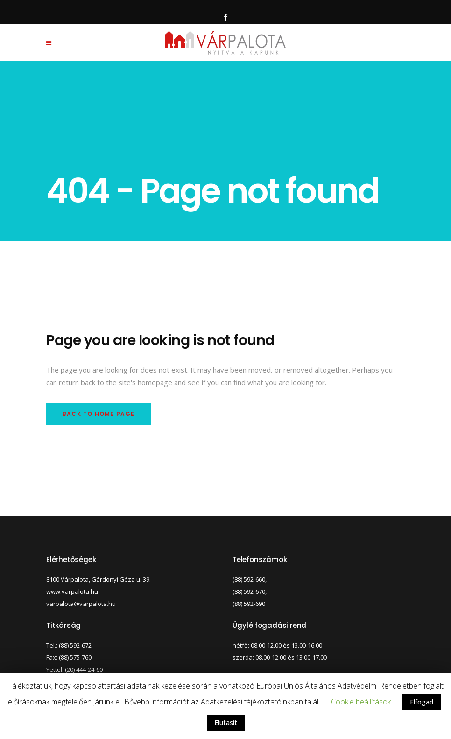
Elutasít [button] (225, 722)
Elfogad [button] (421, 701)
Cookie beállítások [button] (361, 702)
